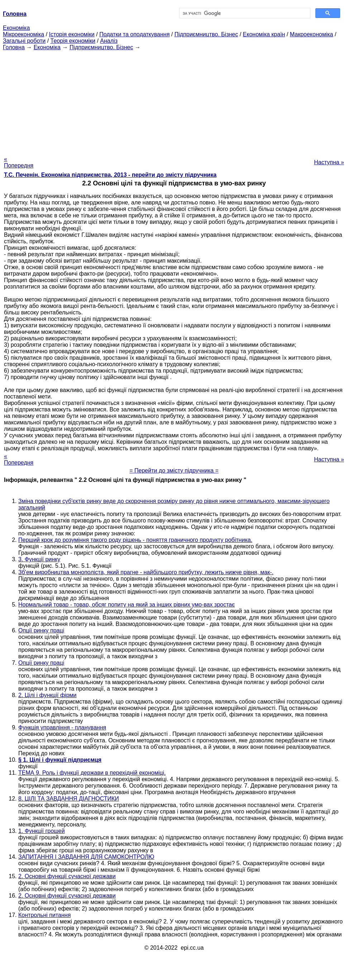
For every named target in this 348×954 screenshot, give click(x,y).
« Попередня (18, 162)
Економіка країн (264, 34)
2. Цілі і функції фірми (47, 695)
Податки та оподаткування (134, 34)
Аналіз (109, 41)
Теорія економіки (73, 41)
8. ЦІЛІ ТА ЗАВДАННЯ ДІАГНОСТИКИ (68, 799)
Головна (14, 47)
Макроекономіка (311, 34)
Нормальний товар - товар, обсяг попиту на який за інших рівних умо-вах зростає (126, 605)
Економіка (16, 28)
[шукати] (244, 13)
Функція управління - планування (62, 727)
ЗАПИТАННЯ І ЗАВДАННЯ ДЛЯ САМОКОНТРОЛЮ (86, 857)
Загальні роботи (24, 41)
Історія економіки (72, 34)
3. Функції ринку (39, 559)
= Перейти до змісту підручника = (174, 470)
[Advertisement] (174, 101)
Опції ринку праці (41, 630)
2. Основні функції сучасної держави (67, 876)
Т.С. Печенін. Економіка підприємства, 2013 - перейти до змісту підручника (110, 175)
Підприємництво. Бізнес (206, 34)
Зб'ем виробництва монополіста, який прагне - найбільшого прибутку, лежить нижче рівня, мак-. (145, 572)
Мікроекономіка (23, 34)
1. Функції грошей (41, 831)
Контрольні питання (44, 915)
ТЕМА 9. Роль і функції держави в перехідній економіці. (92, 773)
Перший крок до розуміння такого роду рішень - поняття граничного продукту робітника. (135, 540)
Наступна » (329, 162)
